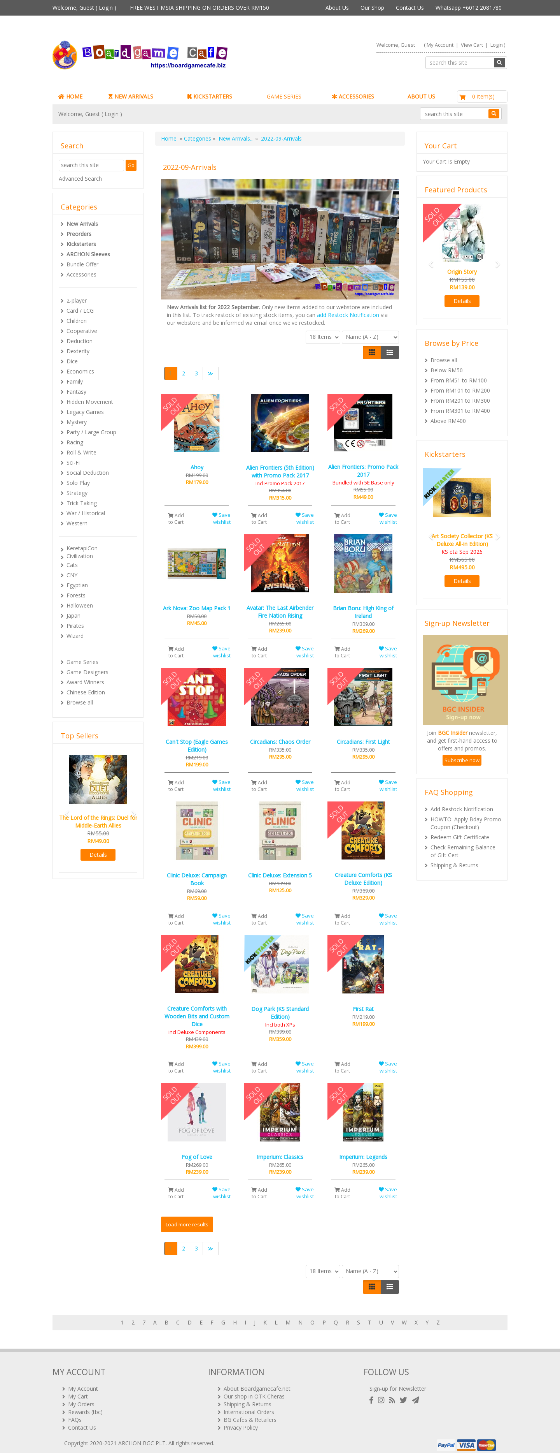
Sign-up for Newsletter (397, 1382)
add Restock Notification (348, 315)
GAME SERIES (284, 96)
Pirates (75, 625)
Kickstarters (81, 244)
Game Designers (87, 672)
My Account (440, 44)
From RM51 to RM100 (458, 380)
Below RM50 (446, 370)
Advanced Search (80, 178)
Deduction (79, 341)
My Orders (81, 1398)
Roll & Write (81, 452)
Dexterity (77, 351)
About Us (337, 7)
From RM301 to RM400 (460, 410)
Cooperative (81, 331)
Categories (197, 138)
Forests (76, 595)
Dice (72, 361)
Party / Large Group (91, 432)
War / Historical (85, 513)
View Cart (472, 44)
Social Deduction (87, 472)
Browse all (79, 702)
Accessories (81, 274)
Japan (73, 615)
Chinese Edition (85, 692)
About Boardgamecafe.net (257, 1382)
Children (76, 320)
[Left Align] (372, 352)
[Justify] (390, 352)
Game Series (82, 662)
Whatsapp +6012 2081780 (469, 7)
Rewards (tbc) (85, 1406)
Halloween (79, 605)
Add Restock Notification (461, 809)
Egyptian (77, 585)
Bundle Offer (82, 264)
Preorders (78, 234)
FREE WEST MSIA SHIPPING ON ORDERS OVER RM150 (199, 7)
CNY (71, 575)
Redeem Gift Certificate (459, 837)
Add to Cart (176, 518)
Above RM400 (448, 420)
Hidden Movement (89, 401)
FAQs (75, 1414)
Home (169, 138)
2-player (76, 300)
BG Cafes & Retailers (250, 1414)
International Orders (249, 1406)
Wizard (75, 635)
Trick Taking (81, 503)
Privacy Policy (241, 1421)
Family (74, 381)
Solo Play (78, 482)
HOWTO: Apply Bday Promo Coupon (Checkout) (465, 823)
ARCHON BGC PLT (142, 1437)
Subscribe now (462, 760)
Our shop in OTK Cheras (254, 1390)
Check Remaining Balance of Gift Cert (462, 851)
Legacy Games (85, 412)
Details (98, 854)
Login (106, 7)
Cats (72, 565)
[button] (64, 810)
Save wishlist (221, 518)
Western (77, 523)
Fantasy (76, 391)
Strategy (77, 493)
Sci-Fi (73, 462)
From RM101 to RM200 (460, 390)
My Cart (78, 1390)
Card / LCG (80, 310)
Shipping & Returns (454, 865)
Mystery (76, 422)
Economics (80, 371)
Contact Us (410, 7)
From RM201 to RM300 (460, 400)
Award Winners (85, 682)
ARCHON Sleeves (88, 254)
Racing (74, 442)
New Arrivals (82, 223)
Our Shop (372, 7)
